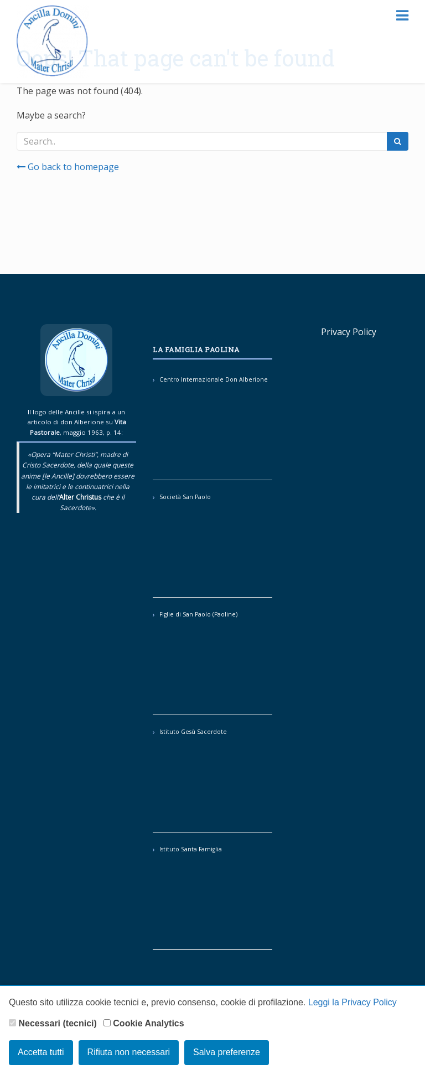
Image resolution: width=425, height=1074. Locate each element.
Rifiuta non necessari (128, 1052)
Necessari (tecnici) (53, 1023)
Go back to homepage (68, 167)
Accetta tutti (41, 1052)
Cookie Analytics (143, 1023)
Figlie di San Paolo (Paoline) (198, 614)
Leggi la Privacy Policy (352, 1002)
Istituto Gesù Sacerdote (193, 732)
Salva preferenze (226, 1052)
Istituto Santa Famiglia (190, 849)
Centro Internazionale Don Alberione (213, 379)
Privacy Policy (348, 332)
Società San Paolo (185, 497)
